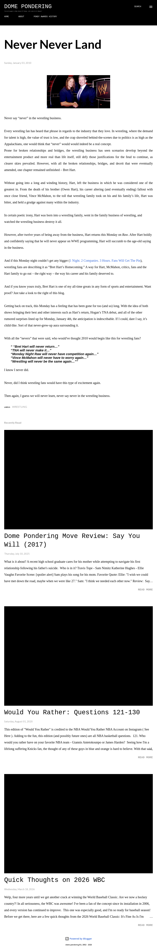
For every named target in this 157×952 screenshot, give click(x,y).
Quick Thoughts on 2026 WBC (54, 880)
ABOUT (21, 17)
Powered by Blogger (78, 938)
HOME (6, 17)
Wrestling (19, 406)
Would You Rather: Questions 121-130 (72, 712)
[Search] (137, 7)
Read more (145, 589)
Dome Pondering (28, 6)
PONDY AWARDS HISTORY (45, 17)
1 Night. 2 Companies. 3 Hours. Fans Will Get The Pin (105, 260)
